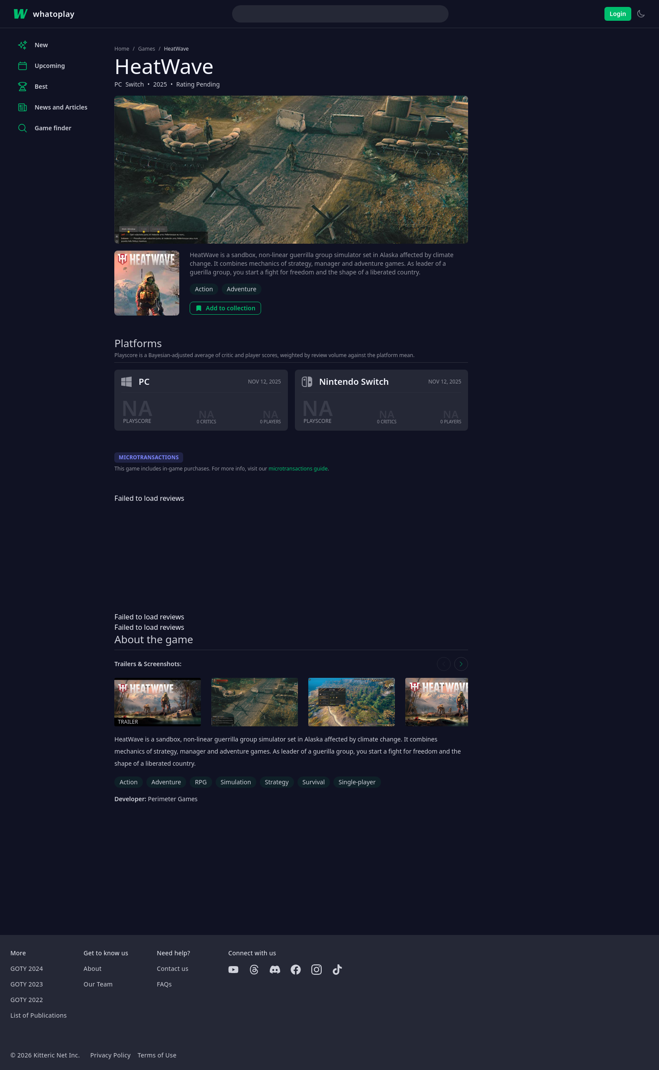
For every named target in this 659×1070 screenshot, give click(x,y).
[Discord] (275, 969)
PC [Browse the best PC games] (118, 84)
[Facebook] (296, 969)
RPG (201, 782)
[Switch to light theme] (640, 14)
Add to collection (225, 308)
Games (146, 48)
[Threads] (254, 969)
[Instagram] (316, 969)
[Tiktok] (337, 969)
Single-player (357, 782)
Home (121, 48)
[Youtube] (233, 969)
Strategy (277, 782)
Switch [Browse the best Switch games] (135, 84)
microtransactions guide (298, 468)
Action (204, 289)
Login (618, 14)
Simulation (236, 782)
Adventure (241, 289)
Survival (314, 782)
